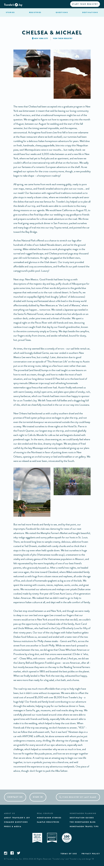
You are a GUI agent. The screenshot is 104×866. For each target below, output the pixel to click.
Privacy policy (91, 853)
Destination (90, 12)
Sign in (38, 797)
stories (10, 12)
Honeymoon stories (49, 818)
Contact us (15, 797)
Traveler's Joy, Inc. (14, 859)
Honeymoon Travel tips (84, 826)
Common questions (16, 822)
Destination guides (82, 818)
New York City (41, 38)
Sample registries (48, 822)
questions (62, 12)
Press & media (12, 826)
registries (35, 12)
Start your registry (85, 4)
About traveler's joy (17, 818)
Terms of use (69, 853)
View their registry (62, 38)
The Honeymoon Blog (83, 822)
